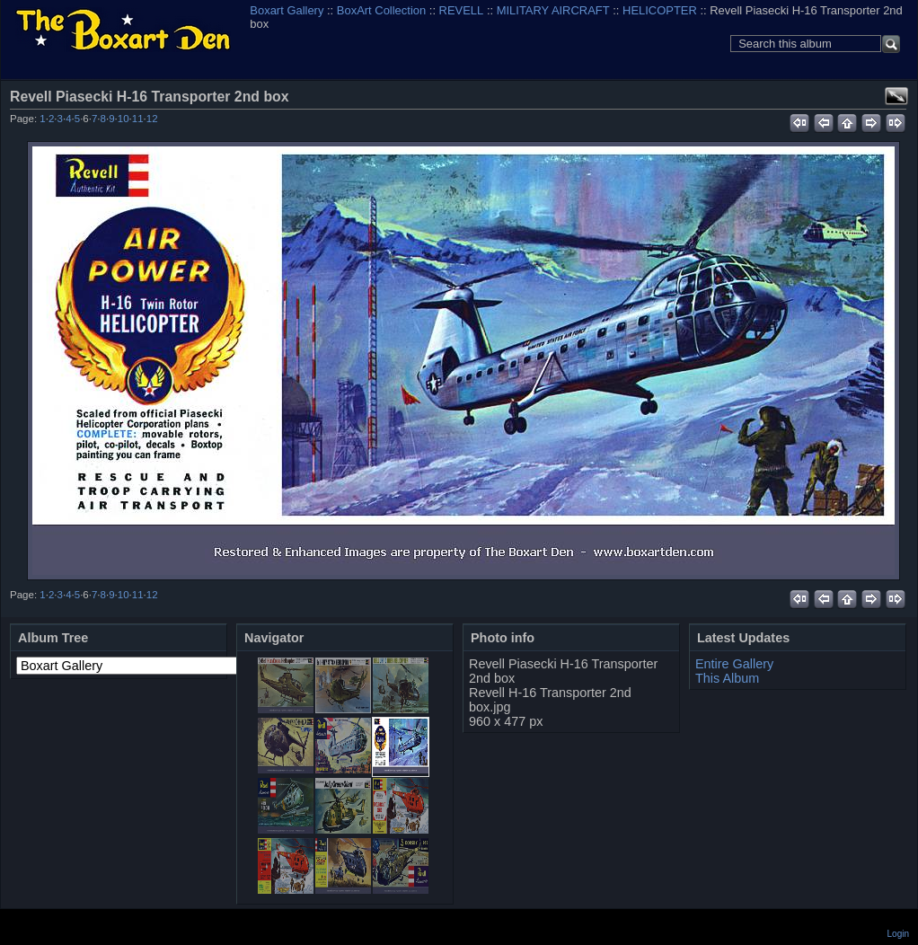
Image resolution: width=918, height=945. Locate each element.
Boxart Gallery (286, 10)
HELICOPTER (659, 10)
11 (138, 118)
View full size (896, 96)
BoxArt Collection (381, 10)
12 (152, 118)
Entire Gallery (734, 664)
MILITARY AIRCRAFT (553, 10)
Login (898, 934)
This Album (727, 678)
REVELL (461, 10)
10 (123, 118)
